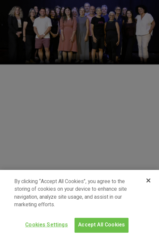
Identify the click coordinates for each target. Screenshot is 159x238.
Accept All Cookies (101, 225)
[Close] (148, 180)
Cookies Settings (46, 225)
